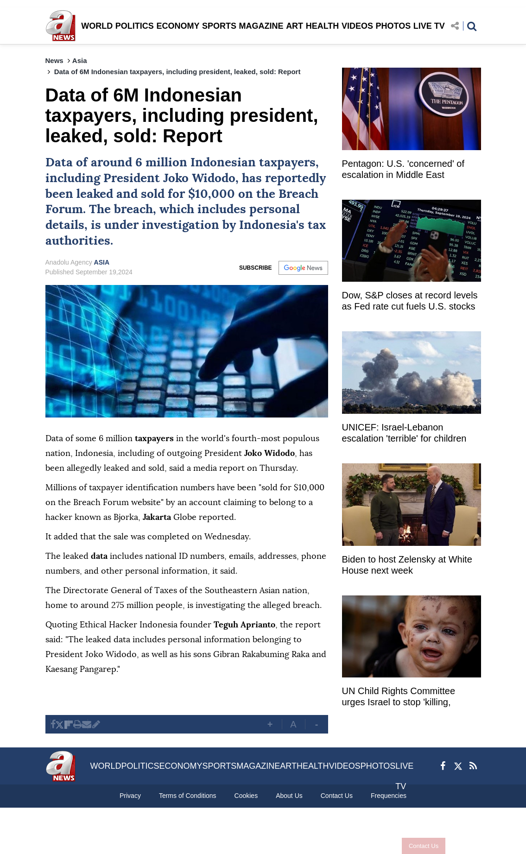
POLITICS (134, 26)
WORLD (97, 26)
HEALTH (322, 26)
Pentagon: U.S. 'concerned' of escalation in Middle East (403, 169)
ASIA (101, 262)
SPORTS (219, 26)
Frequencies (388, 795)
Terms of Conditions (187, 795)
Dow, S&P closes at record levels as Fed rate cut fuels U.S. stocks (410, 300)
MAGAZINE (261, 26)
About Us (289, 795)
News (54, 60)
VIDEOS (357, 26)
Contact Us (407, 845)
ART (294, 26)
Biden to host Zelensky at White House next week (407, 565)
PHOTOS (393, 26)
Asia (79, 60)
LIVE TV (429, 26)
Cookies (246, 795)
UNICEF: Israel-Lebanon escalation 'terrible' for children (404, 432)
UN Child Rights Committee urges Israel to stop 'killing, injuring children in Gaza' (399, 697)
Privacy (130, 795)
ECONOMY (177, 26)
